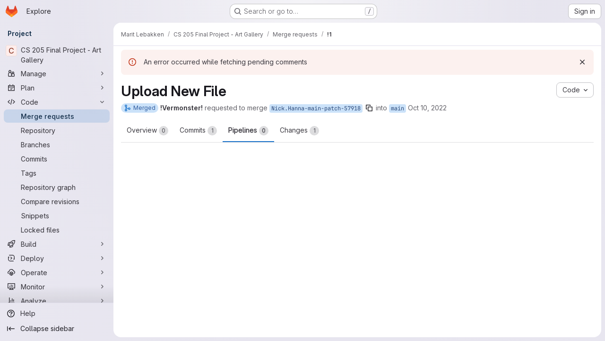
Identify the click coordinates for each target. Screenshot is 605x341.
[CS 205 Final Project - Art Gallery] (57, 55)
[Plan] (57, 87)
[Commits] (57, 158)
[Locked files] (57, 229)
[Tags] (57, 172)
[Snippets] (57, 215)
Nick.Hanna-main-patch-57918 (316, 108)
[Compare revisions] (57, 201)
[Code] (57, 101)
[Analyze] (57, 300)
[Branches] (57, 144)
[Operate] (57, 272)
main (397, 108)
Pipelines (248, 130)
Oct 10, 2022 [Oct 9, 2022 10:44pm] (427, 108)
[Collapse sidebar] (57, 328)
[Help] (57, 313)
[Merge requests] (57, 116)
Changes (299, 130)
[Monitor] (57, 286)
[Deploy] (57, 258)
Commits (198, 130)
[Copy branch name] (369, 108)
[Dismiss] (582, 62)
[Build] (57, 244)
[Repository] (57, 130)
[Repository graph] (57, 187)
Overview (147, 130)
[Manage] (57, 73)
